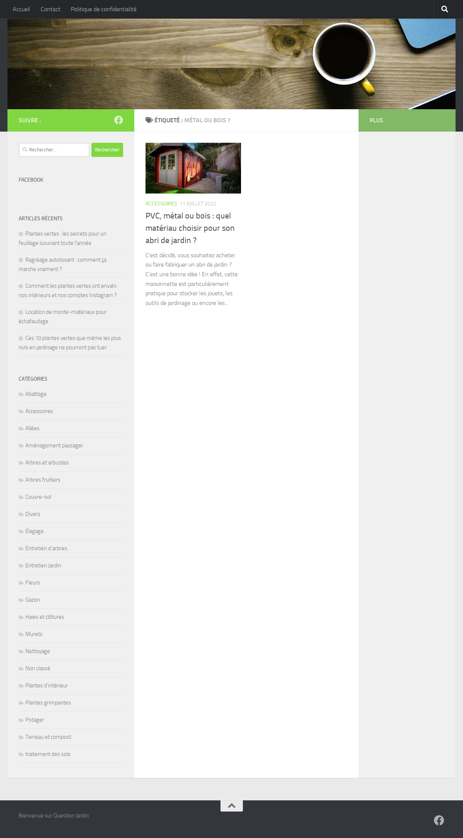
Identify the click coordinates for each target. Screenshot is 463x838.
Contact (50, 9)
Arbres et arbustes (47, 462)
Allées (32, 428)
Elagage (34, 531)
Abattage (36, 394)
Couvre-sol (38, 497)
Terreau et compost (48, 737)
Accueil (21, 9)
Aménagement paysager (54, 445)
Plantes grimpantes (48, 702)
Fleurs (32, 582)
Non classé (37, 668)
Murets (34, 634)
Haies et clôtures (44, 617)
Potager (34, 719)
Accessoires (161, 204)
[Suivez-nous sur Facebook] (118, 120)
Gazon (32, 599)
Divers (32, 514)
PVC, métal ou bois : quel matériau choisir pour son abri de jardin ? (190, 228)
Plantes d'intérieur (46, 685)
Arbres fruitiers (42, 479)
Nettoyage (37, 651)
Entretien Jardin (43, 565)
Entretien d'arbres (46, 548)
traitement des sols (48, 754)
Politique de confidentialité (104, 9)
